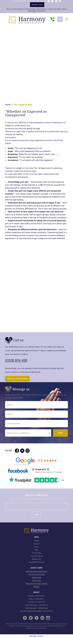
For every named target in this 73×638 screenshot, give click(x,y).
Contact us (31, 1)
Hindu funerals (36, 577)
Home (7, 104)
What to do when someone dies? (36, 571)
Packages (36, 587)
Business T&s (36, 559)
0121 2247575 (48, 611)
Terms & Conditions (36, 556)
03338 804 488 (16, 360)
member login (37, 5)
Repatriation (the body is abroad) (36, 583)
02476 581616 (40, 596)
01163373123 (40, 602)
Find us (36, 547)
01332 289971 (39, 599)
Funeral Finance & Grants (36, 574)
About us (36, 544)
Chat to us (43, 1)
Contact (36, 541)
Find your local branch (17, 378)
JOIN (36, 514)
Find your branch (17, 1)
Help (37, 1)
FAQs (36, 550)
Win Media (43, 628)
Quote (25, 1)
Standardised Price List (36, 562)
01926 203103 (43, 605)
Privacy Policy (36, 553)
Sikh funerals (36, 580)
